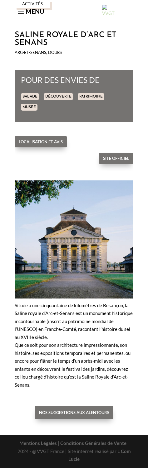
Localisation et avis (41, 141)
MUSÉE (29, 107)
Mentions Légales (38, 443)
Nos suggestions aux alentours (74, 412)
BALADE (29, 96)
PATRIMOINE (91, 96)
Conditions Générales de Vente (93, 443)
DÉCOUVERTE (58, 96)
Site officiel (116, 158)
